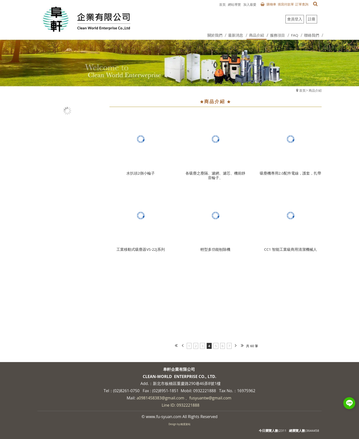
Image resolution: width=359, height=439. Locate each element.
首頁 (302, 90)
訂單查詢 (301, 4)
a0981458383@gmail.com (160, 398)
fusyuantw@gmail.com (210, 398)
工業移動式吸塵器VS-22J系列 (140, 249)
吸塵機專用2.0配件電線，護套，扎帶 (290, 173)
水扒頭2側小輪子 (140, 173)
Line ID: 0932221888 (180, 405)
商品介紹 (315, 90)
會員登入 (294, 18)
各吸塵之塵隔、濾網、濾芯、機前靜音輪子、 (215, 175)
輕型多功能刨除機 (215, 249)
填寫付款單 (286, 4)
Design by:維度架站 (179, 424)
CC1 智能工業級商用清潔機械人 (290, 249)
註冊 (311, 18)
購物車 (271, 4)
